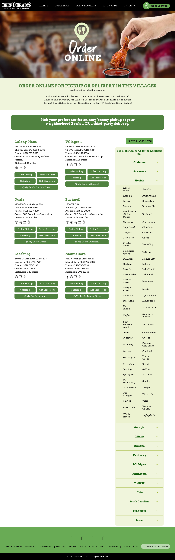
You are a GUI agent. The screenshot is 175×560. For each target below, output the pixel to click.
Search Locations (139, 141)
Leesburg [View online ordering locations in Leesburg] (147, 281)
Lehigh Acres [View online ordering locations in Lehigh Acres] (127, 289)
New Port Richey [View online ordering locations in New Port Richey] (147, 315)
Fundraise (113, 546)
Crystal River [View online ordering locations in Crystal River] (127, 244)
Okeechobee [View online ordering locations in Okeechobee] (149, 332)
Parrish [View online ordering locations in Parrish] (127, 351)
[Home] (17, 5)
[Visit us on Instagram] (93, 538)
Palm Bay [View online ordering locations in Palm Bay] (128, 344)
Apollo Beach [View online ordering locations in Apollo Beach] (127, 189)
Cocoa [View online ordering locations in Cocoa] (145, 237)
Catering (130, 5)
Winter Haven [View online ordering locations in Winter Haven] (127, 415)
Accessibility (45, 546)
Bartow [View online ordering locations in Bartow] (127, 201)
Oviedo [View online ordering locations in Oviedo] (146, 337)
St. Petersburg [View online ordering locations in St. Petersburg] (129, 381)
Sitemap (60, 546)
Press (83, 546)
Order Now (62, 5)
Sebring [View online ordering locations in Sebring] (127, 369)
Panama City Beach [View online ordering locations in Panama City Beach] (148, 344)
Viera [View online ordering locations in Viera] (145, 401)
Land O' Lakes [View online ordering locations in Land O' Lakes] (127, 281)
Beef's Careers (13, 546)
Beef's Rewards (86, 5)
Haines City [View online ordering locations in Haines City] (148, 259)
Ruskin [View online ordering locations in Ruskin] (146, 364)
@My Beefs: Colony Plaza (36, 187)
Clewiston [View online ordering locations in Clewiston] (128, 237)
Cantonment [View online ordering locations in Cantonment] (149, 222)
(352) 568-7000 (81, 211)
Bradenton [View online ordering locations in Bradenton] (148, 201)
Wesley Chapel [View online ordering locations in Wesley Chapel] (146, 407)
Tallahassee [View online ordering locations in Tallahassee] (129, 387)
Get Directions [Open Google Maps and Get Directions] (47, 181)
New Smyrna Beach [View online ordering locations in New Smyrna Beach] (127, 325)
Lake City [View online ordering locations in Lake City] (128, 269)
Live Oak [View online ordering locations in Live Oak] (128, 295)
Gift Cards (110, 5)
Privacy (29, 546)
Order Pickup (25, 174)
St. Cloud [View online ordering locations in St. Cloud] (147, 374)
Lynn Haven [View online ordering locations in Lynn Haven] (149, 295)
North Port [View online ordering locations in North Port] (148, 324)
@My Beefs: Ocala (36, 241)
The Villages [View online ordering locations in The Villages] (127, 394)
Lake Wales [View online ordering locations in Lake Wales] (129, 274)
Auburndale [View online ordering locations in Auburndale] (149, 195)
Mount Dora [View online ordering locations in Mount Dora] (149, 307)
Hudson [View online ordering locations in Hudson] (127, 264)
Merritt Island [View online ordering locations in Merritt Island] (127, 307)
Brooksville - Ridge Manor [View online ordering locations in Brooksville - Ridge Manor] (129, 214)
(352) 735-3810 (81, 265)
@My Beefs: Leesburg (36, 296)
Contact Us (96, 546)
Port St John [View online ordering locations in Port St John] (129, 357)
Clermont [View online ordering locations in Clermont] (147, 232)
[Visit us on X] (82, 538)
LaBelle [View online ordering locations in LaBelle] (146, 264)
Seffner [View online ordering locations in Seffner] (146, 369)
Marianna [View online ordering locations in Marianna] (128, 300)
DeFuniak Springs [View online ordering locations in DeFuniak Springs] (128, 252)
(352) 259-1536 (81, 153)
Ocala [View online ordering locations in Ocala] (126, 332)
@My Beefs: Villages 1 (87, 184)
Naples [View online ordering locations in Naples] (126, 315)
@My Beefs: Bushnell (87, 241)
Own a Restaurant (155, 546)
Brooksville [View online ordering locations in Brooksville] (148, 206)
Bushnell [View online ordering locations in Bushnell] (147, 214)
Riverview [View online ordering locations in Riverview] (128, 364)
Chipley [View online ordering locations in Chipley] (127, 232)
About (72, 546)
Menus (43, 5)
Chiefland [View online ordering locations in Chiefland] (147, 227)
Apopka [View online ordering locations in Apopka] (146, 189)
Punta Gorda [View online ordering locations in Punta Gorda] (145, 357)
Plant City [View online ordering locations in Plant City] (148, 351)
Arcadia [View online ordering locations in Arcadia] (127, 195)
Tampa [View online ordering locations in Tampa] (146, 387)
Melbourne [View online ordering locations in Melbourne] (148, 300)
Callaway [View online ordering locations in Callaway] (128, 222)
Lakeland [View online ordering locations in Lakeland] (147, 274)
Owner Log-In (130, 546)
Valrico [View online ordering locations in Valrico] (127, 401)
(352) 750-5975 (30, 153)
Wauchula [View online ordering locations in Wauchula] (129, 407)
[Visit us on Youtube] (103, 538)
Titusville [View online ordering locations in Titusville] (147, 394)
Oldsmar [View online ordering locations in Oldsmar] (128, 337)
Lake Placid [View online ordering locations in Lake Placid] (148, 269)
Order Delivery (47, 174)
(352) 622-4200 (31, 211)
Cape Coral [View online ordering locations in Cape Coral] (129, 227)
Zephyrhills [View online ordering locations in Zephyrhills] (148, 415)
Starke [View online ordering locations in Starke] (146, 381)
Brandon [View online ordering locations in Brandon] (127, 206)
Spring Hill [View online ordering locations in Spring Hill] (129, 374)
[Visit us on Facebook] (71, 538)
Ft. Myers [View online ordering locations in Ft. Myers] (128, 259)
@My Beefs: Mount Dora (87, 296)
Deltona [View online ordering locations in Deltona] (146, 252)
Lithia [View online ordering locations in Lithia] (145, 289)
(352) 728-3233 (30, 265)
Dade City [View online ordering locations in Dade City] (147, 244)
